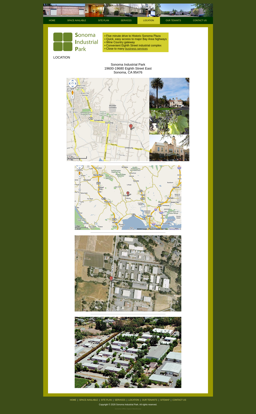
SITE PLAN (103, 20)
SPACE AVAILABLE (76, 20)
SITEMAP (164, 400)
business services (136, 48)
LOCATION (133, 400)
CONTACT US (200, 20)
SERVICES (126, 20)
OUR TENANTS (173, 20)
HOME (52, 20)
